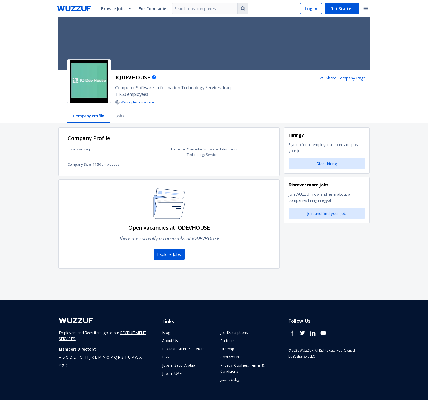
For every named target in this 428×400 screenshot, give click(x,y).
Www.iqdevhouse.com (137, 102)
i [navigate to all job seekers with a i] (87, 357)
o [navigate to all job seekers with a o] (107, 357)
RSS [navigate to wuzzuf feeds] (165, 357)
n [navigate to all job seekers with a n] (104, 357)
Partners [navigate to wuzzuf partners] (227, 340)
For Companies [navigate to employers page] (153, 8)
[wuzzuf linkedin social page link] (314, 335)
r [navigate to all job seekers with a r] (119, 357)
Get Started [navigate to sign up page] (342, 8)
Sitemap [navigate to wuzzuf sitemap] (227, 348)
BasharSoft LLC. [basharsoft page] (304, 356)
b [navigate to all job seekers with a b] (63, 357)
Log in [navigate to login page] (311, 8)
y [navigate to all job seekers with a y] (60, 365)
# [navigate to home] (66, 365)
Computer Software (134, 88)
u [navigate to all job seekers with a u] (129, 357)
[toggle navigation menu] (366, 8)
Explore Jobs (169, 254)
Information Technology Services (188, 88)
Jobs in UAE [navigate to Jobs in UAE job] (171, 373)
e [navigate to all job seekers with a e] (74, 357)
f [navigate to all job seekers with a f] (77, 357)
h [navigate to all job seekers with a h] (85, 357)
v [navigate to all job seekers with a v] (133, 357)
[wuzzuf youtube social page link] (324, 335)
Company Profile (88, 115)
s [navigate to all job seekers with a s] (122, 357)
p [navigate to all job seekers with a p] (112, 357)
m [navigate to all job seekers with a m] (100, 357)
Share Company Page (342, 78)
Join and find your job (326, 213)
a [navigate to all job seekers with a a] (60, 357)
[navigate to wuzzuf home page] (74, 8)
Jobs (120, 115)
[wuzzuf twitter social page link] (304, 335)
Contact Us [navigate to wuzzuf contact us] (229, 357)
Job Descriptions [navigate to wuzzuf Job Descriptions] (234, 332)
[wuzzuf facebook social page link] (293, 335)
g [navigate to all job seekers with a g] (81, 357)
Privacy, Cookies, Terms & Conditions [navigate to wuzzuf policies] (242, 368)
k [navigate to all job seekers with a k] (92, 357)
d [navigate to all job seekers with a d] (70, 357)
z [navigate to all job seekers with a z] (63, 365)
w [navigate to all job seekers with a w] (136, 357)
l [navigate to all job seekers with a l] (96, 357)
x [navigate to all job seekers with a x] (140, 357)
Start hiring (327, 163)
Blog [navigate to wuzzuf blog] (166, 332)
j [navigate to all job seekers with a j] (89, 357)
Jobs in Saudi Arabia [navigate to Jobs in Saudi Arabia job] (178, 365)
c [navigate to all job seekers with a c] (67, 357)
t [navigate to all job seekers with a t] (125, 357)
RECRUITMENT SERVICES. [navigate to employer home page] (184, 348)
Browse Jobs (116, 8)
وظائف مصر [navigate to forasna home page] (229, 379)
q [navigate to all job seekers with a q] (115, 357)
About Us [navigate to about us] (170, 340)
